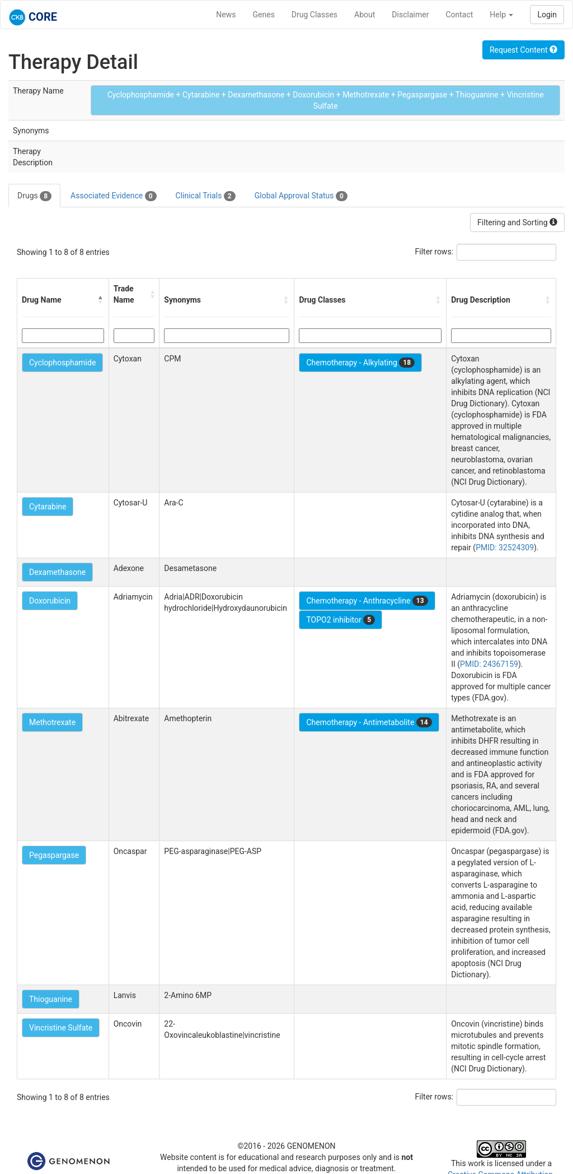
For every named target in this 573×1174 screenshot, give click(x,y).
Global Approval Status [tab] (301, 196)
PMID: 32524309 (505, 547)
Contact (459, 14)
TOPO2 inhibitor (340, 620)
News (226, 14)
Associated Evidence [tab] (113, 196)
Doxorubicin (50, 600)
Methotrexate (52, 722)
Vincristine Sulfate (60, 1027)
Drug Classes (314, 14)
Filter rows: (434, 251)
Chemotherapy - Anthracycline (367, 601)
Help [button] (501, 14)
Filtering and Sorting (517, 222)
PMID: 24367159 (489, 664)
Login (547, 14)
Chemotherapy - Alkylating (360, 363)
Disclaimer (410, 14)
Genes (264, 14)
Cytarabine (47, 506)
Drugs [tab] (34, 196)
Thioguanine (50, 999)
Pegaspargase (54, 855)
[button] (100, 299)
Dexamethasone (57, 572)
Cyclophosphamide (62, 362)
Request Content (523, 49)
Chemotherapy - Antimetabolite (368, 722)
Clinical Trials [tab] (206, 196)
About (364, 14)
